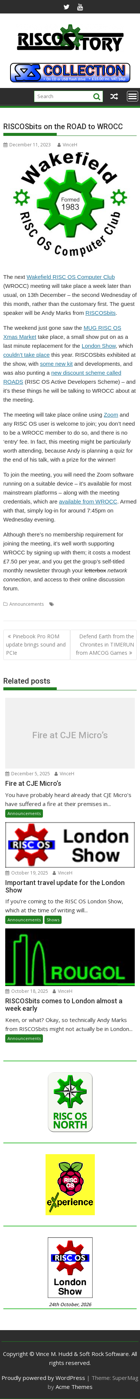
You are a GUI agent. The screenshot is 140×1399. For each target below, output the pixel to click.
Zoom (111, 414)
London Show (99, 346)
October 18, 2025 (26, 991)
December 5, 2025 (27, 773)
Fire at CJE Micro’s (70, 735)
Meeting (64, 604)
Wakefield (13, 613)
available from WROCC (88, 501)
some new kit (56, 364)
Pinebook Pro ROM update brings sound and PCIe (36, 645)
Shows (53, 919)
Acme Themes (74, 1386)
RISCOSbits (100, 313)
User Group (114, 604)
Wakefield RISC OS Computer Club (71, 277)
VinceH (67, 145)
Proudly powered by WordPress (43, 1377)
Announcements (26, 604)
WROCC (35, 613)
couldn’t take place (26, 355)
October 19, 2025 (26, 873)
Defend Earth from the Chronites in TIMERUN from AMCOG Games (105, 645)
